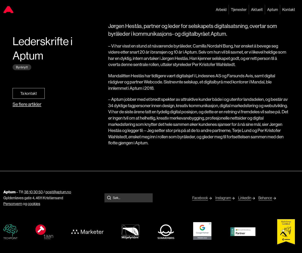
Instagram (223, 197)
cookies (34, 203)
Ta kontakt (28, 93)
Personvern (12, 203)
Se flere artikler (27, 104)
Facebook (200, 197)
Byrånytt (22, 67)
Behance (265, 197)
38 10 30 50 (33, 192)
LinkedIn (244, 197)
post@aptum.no (58, 192)
